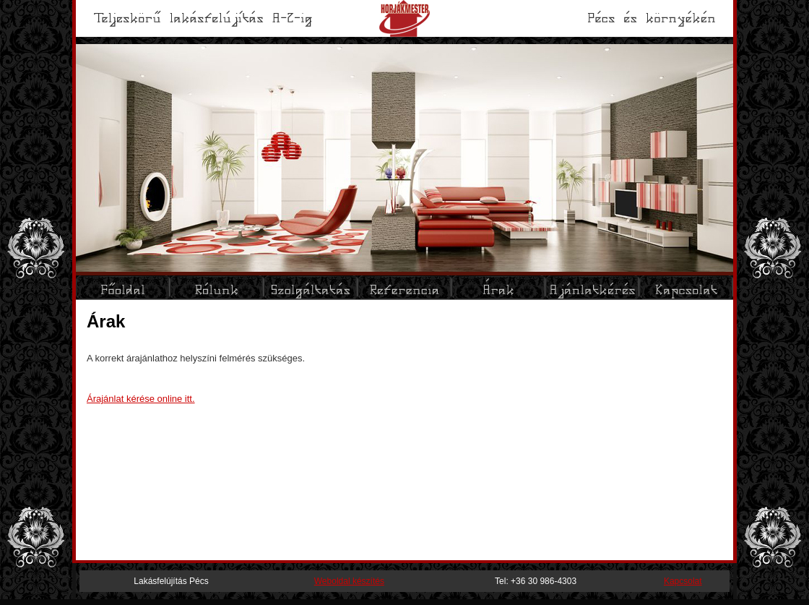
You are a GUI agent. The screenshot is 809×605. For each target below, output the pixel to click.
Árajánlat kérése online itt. (141, 398)
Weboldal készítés (349, 581)
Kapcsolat (683, 581)
